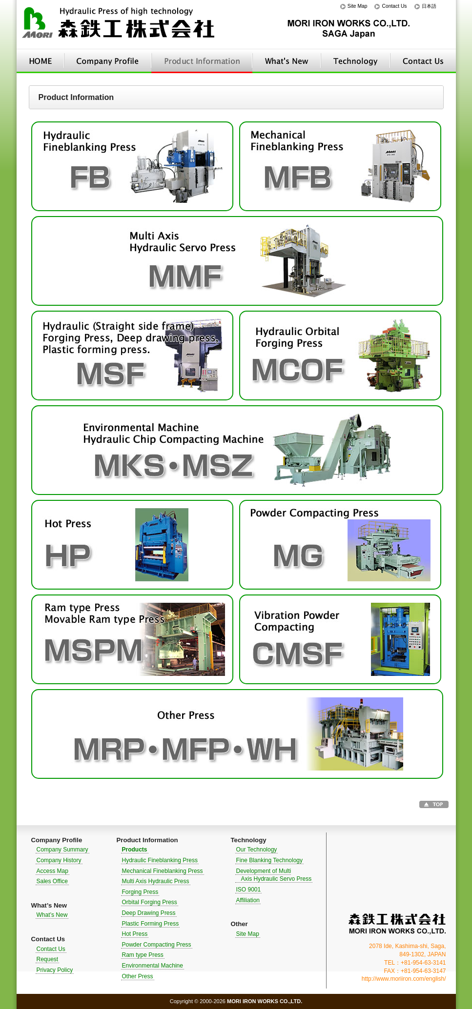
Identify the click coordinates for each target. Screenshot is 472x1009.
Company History (59, 860)
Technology (355, 61)
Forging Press (140, 892)
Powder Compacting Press (156, 944)
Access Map (52, 871)
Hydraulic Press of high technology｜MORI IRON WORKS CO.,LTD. (119, 24)
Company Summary (62, 849)
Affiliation (248, 900)
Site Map (358, 6)
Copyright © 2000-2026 (236, 1001)
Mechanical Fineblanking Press (162, 871)
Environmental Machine (152, 965)
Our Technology (256, 849)
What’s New (286, 61)
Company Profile (107, 61)
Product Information (201, 61)
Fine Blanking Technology (269, 860)
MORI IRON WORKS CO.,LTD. (397, 924)
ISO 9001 (248, 889)
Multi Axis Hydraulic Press (155, 881)
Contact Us (394, 6)
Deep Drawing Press (149, 913)
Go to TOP (434, 804)
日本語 (429, 6)
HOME (40, 61)
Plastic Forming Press (150, 923)
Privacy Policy (55, 970)
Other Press (137, 976)
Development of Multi (273, 875)
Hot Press (135, 933)
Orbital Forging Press (149, 902)
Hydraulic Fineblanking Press (160, 860)
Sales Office (52, 881)
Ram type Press (143, 954)
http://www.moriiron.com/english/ (404, 978)
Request (48, 959)
